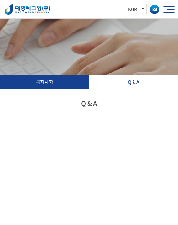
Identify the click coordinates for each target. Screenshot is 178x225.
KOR (136, 9)
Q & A (133, 81)
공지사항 (44, 81)
